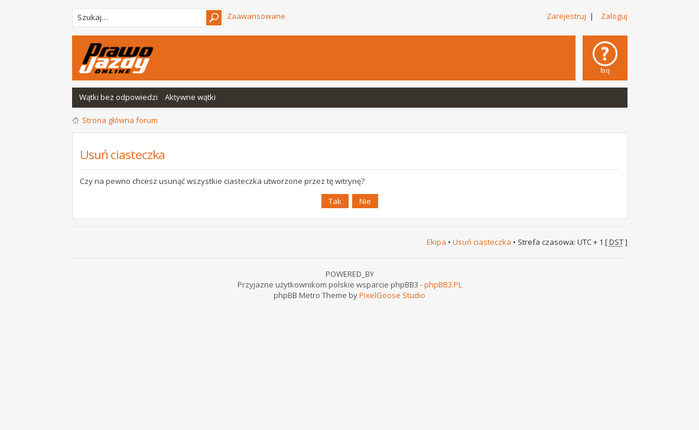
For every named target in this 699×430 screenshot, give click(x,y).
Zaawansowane (256, 16)
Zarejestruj (566, 16)
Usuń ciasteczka (482, 242)
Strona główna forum (120, 120)
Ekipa (436, 242)
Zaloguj (614, 16)
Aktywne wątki (190, 97)
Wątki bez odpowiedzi (118, 97)
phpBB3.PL (443, 284)
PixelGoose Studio (392, 295)
